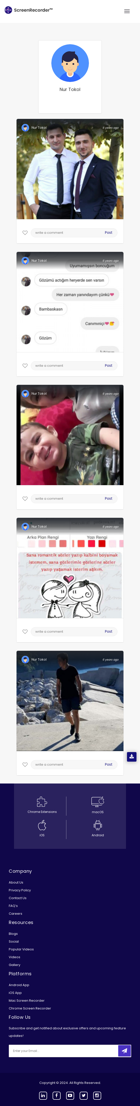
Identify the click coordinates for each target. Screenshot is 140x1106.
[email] (42, 1051)
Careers (15, 913)
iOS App (15, 992)
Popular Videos (21, 949)
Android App (19, 985)
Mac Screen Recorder (27, 1000)
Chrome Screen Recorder (30, 1008)
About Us (16, 882)
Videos (14, 957)
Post (108, 232)
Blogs (13, 933)
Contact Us (18, 898)
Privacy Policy (20, 890)
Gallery (14, 964)
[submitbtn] (124, 1050)
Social (14, 941)
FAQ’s (13, 905)
